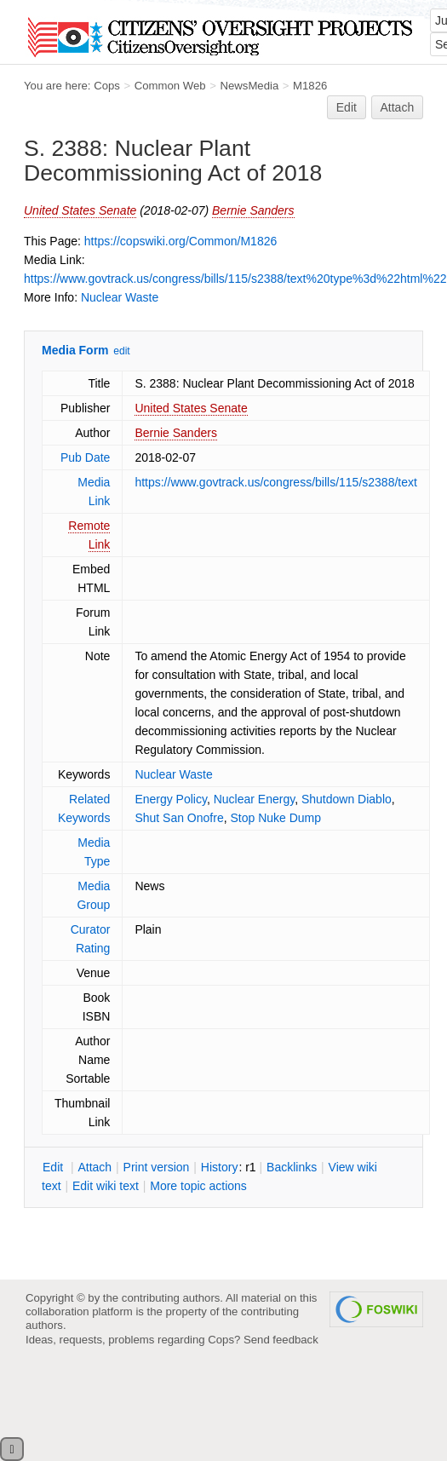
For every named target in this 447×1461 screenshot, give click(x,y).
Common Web (170, 85)
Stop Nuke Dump (275, 818)
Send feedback (281, 1339)
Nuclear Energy (254, 799)
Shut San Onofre (179, 818)
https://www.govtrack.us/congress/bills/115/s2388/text (276, 482)
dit (54, 1167)
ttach (94, 1167)
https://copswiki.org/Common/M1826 (180, 241)
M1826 (310, 85)
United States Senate (80, 210)
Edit (346, 107)
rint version (156, 1167)
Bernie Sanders (253, 210)
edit (121, 351)
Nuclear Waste (119, 297)
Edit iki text (105, 1186)
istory (219, 1167)
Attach (398, 107)
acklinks (291, 1167)
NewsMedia (249, 85)
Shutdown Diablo (346, 799)
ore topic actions (198, 1186)
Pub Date (85, 457)
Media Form (75, 350)
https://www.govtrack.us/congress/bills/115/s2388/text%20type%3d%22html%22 (235, 278)
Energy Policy (171, 799)
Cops (107, 85)
